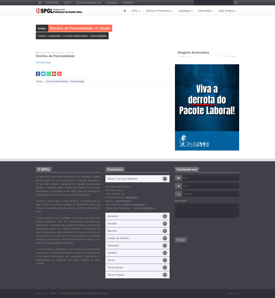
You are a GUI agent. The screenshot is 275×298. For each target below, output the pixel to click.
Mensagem (181, 200)
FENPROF (52, 2)
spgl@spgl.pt (131, 197)
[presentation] (202, 227)
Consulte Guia (43, 62)
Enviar (181, 239)
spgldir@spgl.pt (123, 201)
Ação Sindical (227, 10)
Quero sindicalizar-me (89, 2)
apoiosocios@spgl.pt (134, 204)
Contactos (112, 2)
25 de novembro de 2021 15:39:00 (55, 52)
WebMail (128, 2)
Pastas (42, 35)
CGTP (67, 2)
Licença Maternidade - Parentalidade (85, 35)
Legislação (185, 10)
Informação (205, 10)
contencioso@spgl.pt (144, 208)
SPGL (136, 10)
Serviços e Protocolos (159, 10)
